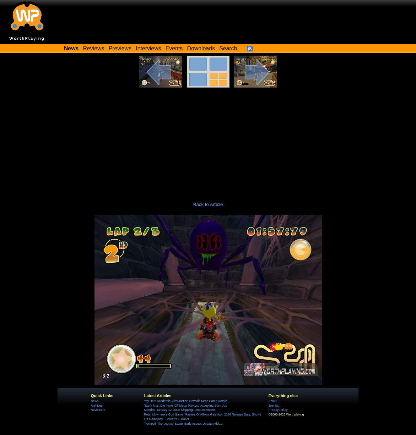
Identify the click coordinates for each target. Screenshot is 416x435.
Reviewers (98, 410)
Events (174, 48)
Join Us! (274, 405)
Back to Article (208, 204)
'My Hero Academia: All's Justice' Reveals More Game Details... (187, 401)
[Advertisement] (208, 140)
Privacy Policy (278, 410)
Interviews (148, 48)
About (272, 401)
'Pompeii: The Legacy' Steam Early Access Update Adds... (183, 423)
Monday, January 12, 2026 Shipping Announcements (180, 410)
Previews (120, 48)
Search (228, 48)
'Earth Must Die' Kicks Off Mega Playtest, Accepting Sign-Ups (185, 405)
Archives (97, 405)
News (94, 401)
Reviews (93, 48)
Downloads (201, 48)
